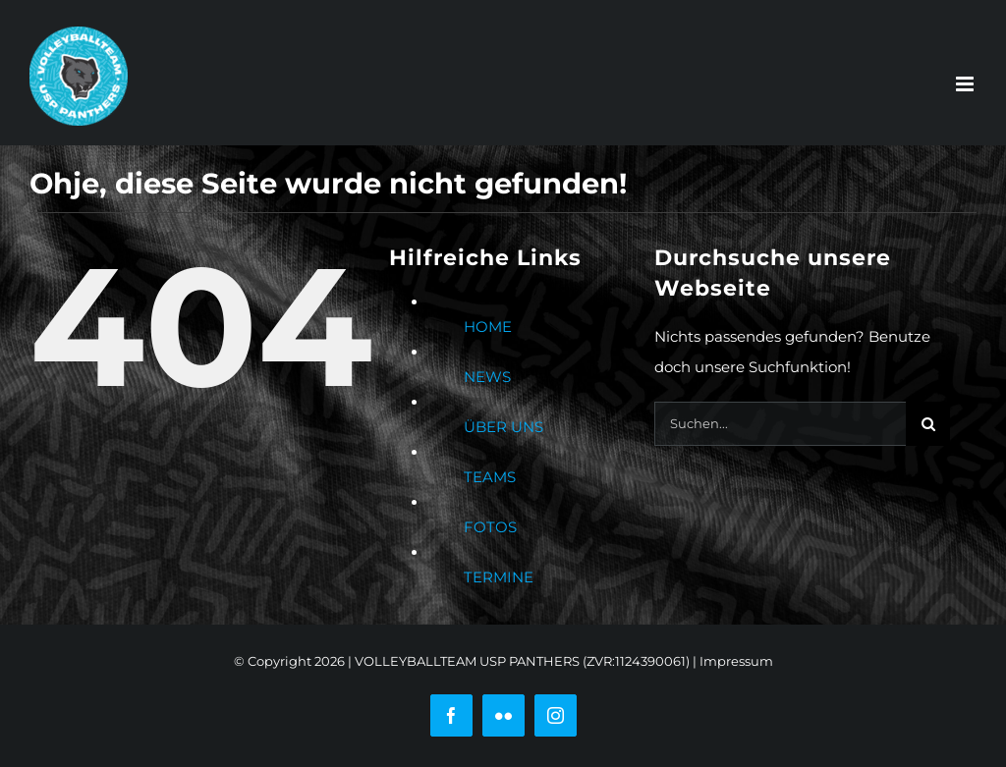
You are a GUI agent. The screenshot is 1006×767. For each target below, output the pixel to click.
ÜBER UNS (503, 426)
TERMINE (498, 577)
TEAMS (490, 476)
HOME (488, 326)
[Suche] (928, 424)
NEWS (487, 376)
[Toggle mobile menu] (966, 84)
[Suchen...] (780, 424)
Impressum (736, 661)
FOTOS (490, 527)
